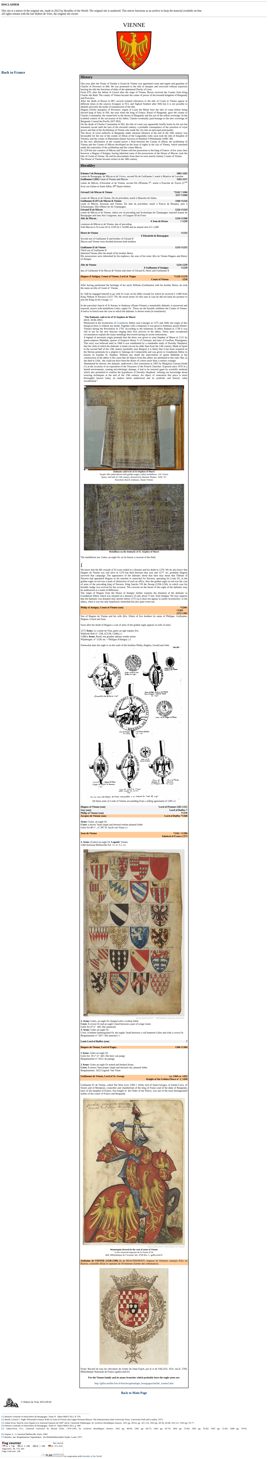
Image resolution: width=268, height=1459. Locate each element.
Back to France (13, 72)
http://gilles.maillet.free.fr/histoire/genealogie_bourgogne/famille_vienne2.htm (134, 1383)
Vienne (122, 176)
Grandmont (122, 322)
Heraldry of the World (92, 1456)
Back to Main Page (134, 1393)
